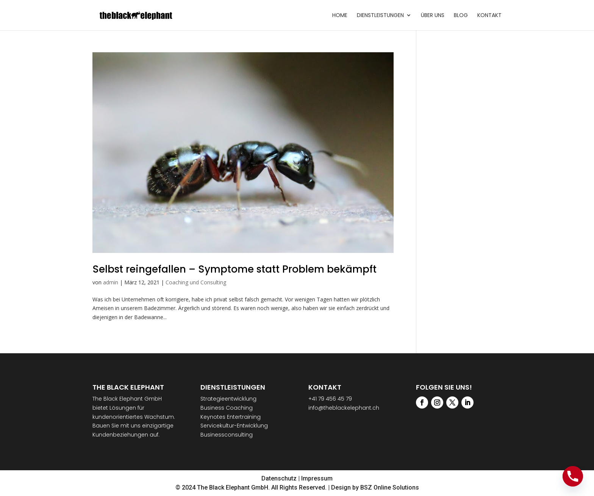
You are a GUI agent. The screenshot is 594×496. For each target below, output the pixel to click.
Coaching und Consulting (196, 282)
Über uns (432, 15)
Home (339, 15)
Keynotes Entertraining (230, 417)
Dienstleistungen (380, 15)
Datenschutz (279, 478)
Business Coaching (226, 408)
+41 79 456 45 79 (330, 398)
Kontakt (489, 15)
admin (110, 282)
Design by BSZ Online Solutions (375, 487)
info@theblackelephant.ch (343, 408)
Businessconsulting (226, 434)
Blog (461, 15)
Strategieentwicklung (228, 398)
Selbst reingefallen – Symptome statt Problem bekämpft (234, 269)
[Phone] (573, 476)
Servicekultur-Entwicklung (234, 425)
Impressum (317, 478)
